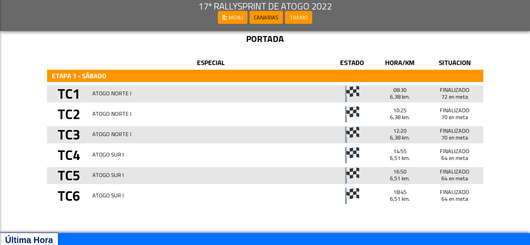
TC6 (69, 195)
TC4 (69, 155)
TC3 (69, 134)
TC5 (69, 175)
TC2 (69, 114)
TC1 (69, 93)
